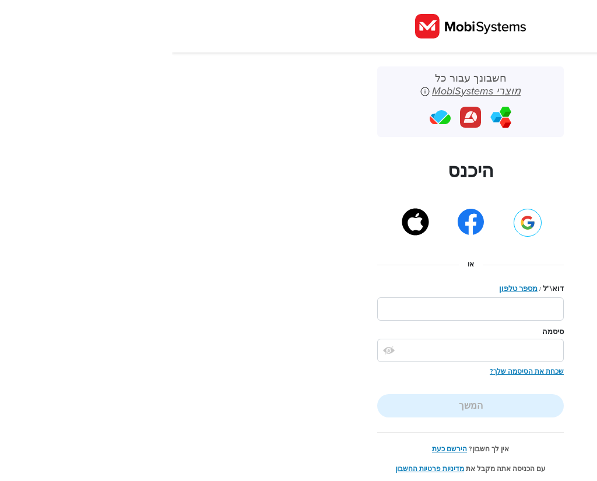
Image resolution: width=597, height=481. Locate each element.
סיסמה (381, 331)
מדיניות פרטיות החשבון (257, 469)
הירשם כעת (277, 449)
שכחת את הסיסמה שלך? (355, 371)
